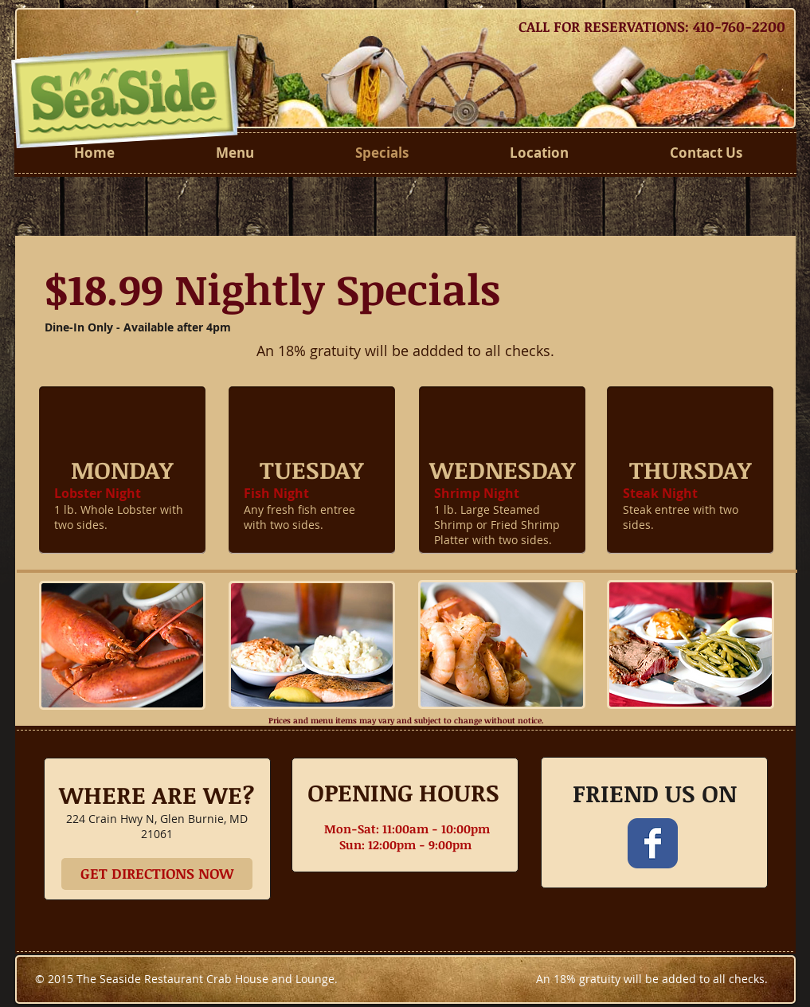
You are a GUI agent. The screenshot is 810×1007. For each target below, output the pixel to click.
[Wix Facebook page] (653, 843)
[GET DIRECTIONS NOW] (156, 874)
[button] (122, 470)
